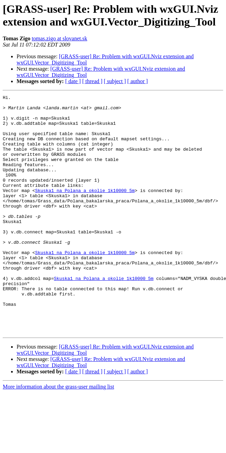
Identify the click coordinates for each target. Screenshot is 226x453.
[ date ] (73, 81)
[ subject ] (115, 81)
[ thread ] (92, 81)
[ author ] (137, 81)
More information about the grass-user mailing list (58, 434)
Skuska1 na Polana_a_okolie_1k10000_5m (85, 210)
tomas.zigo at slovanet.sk (59, 38)
